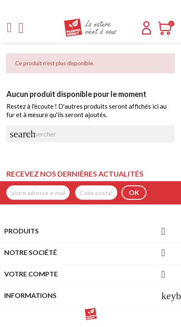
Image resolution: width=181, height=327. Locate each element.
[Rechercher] (90, 134)
